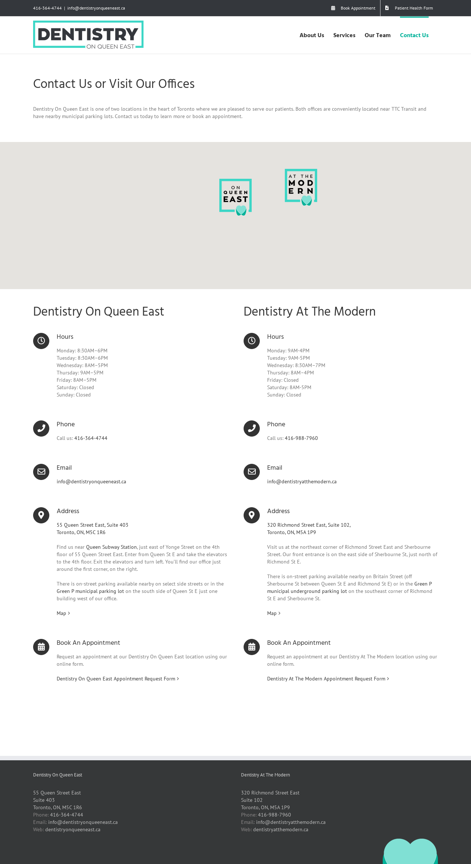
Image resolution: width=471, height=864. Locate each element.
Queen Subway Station (111, 547)
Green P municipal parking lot (90, 591)
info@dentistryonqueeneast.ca (96, 8)
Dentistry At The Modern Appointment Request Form (326, 678)
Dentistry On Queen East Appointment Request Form (116, 678)
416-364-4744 (47, 8)
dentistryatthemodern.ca (280, 829)
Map (61, 613)
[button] (235, 197)
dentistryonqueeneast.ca (72, 829)
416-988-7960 (301, 438)
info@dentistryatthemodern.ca (302, 481)
